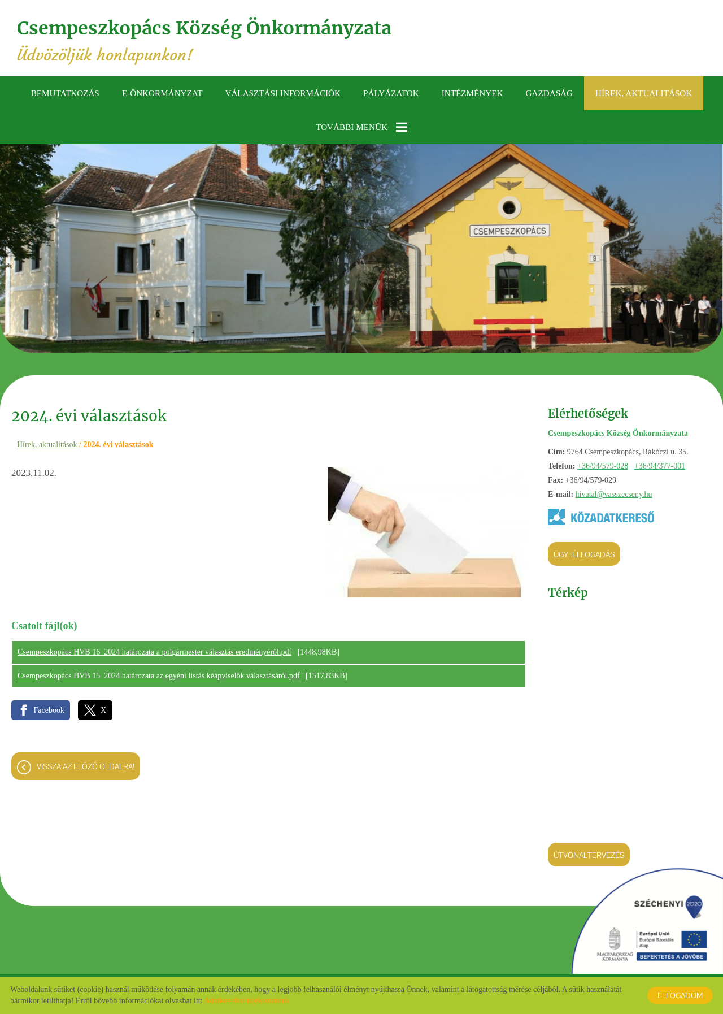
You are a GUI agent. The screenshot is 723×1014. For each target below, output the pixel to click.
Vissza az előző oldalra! (85, 766)
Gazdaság (549, 93)
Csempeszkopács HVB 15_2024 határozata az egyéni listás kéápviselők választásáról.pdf (159, 675)
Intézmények (472, 93)
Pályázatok (391, 93)
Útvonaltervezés (589, 855)
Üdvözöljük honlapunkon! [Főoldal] (204, 41)
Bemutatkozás (65, 93)
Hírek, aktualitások (643, 93)
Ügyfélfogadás (584, 554)
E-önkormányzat (162, 93)
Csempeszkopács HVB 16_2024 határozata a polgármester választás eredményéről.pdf (154, 652)
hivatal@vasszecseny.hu (614, 494)
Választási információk (283, 93)
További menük (361, 127)
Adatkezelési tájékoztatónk (246, 1000)
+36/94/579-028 (602, 466)
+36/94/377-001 (659, 466)
